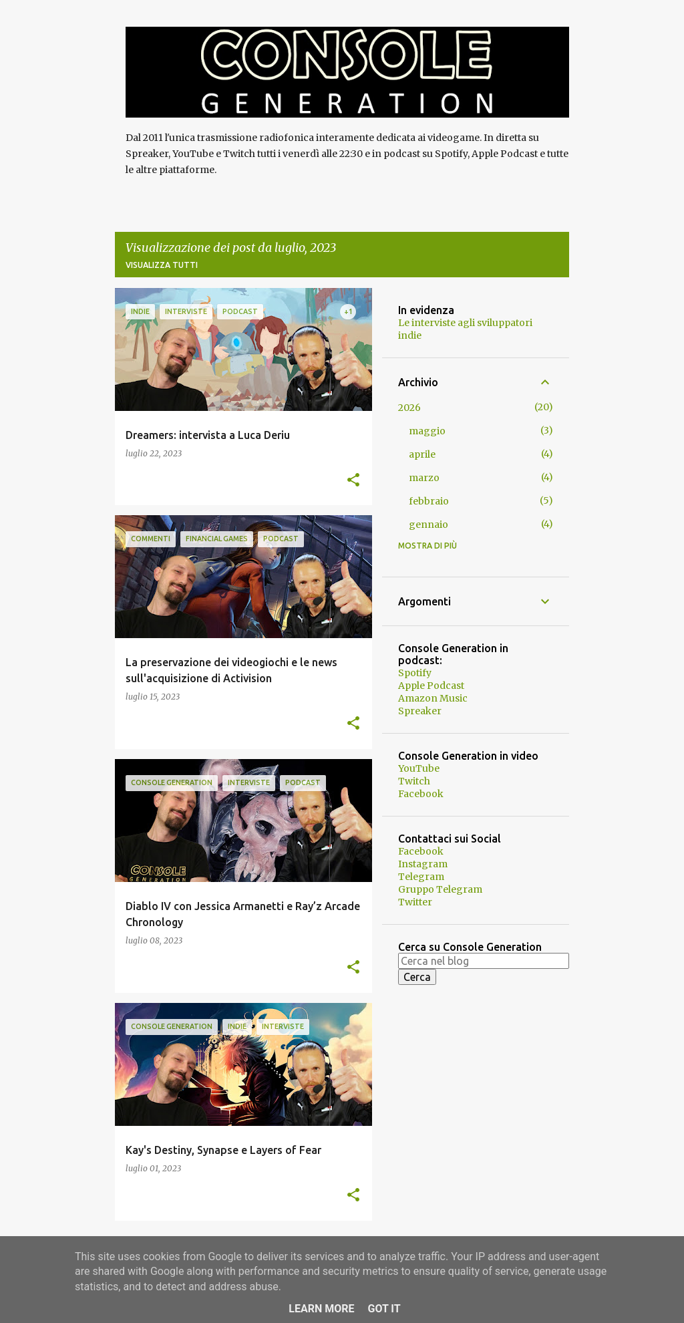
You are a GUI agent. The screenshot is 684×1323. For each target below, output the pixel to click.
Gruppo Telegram (440, 889)
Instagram (423, 864)
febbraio (429, 501)
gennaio (428, 525)
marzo (424, 478)
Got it (383, 1308)
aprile (422, 454)
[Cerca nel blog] (483, 961)
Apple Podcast (431, 686)
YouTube (419, 768)
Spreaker (420, 711)
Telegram (421, 877)
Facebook (421, 794)
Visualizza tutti (162, 265)
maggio (427, 431)
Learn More (321, 1308)
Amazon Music (433, 698)
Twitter (415, 902)
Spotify (415, 673)
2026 (409, 408)
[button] (353, 481)
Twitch (414, 781)
